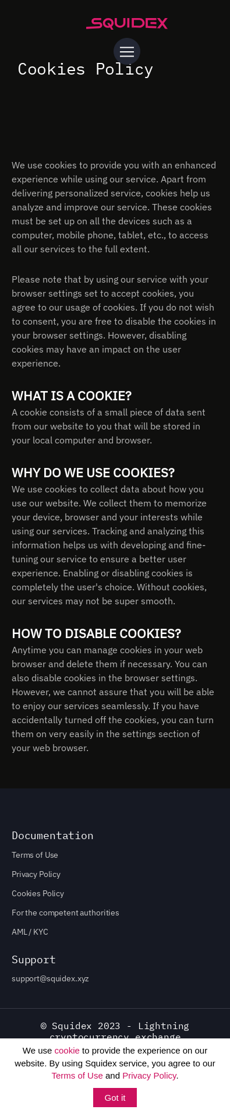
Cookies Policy (38, 893)
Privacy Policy (149, 1075)
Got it (115, 1098)
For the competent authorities (65, 912)
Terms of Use (76, 1075)
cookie (67, 1050)
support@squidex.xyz (50, 978)
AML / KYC (30, 932)
